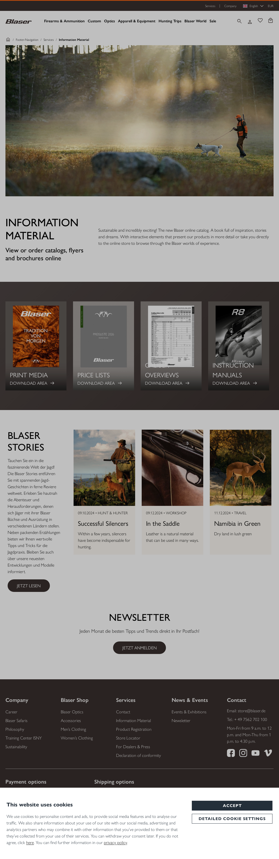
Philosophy (14, 729)
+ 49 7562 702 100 (250, 719)
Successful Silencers (103, 523)
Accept (232, 805)
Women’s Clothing (77, 738)
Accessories (71, 720)
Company (230, 6)
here (30, 842)
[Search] (239, 21)
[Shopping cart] (271, 21)
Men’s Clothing (73, 729)
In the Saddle (163, 523)
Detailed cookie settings (232, 818)
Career (11, 711)
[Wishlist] (260, 21)
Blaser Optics (72, 711)
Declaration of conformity (138, 755)
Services (210, 6)
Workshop (176, 513)
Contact (123, 711)
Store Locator (128, 738)
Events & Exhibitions (189, 711)
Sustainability (16, 746)
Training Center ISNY (23, 738)
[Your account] (250, 21)
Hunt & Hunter (113, 513)
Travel (240, 513)
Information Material (133, 720)
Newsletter (181, 720)
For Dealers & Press (133, 746)
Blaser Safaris (16, 720)
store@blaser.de (251, 710)
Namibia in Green (237, 523)
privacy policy (115, 842)
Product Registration (133, 729)
